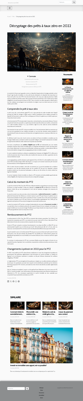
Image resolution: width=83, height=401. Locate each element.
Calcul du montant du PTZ (31, 81)
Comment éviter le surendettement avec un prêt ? (67, 161)
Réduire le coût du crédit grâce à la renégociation (48, 314)
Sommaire (32, 76)
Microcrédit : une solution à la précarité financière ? (33, 315)
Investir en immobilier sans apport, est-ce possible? (28, 365)
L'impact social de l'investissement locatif (68, 114)
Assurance (41, 392)
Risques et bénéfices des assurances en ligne (68, 138)
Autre (41, 397)
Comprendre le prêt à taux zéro (31, 79)
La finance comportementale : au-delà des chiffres (68, 89)
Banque (41, 387)
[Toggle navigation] (9, 8)
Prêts (13, 16)
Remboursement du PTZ (31, 84)
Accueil (9, 16)
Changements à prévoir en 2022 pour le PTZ (31, 86)
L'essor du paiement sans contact (67, 183)
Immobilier (41, 395)
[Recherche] (65, 2)
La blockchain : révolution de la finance (67, 205)
